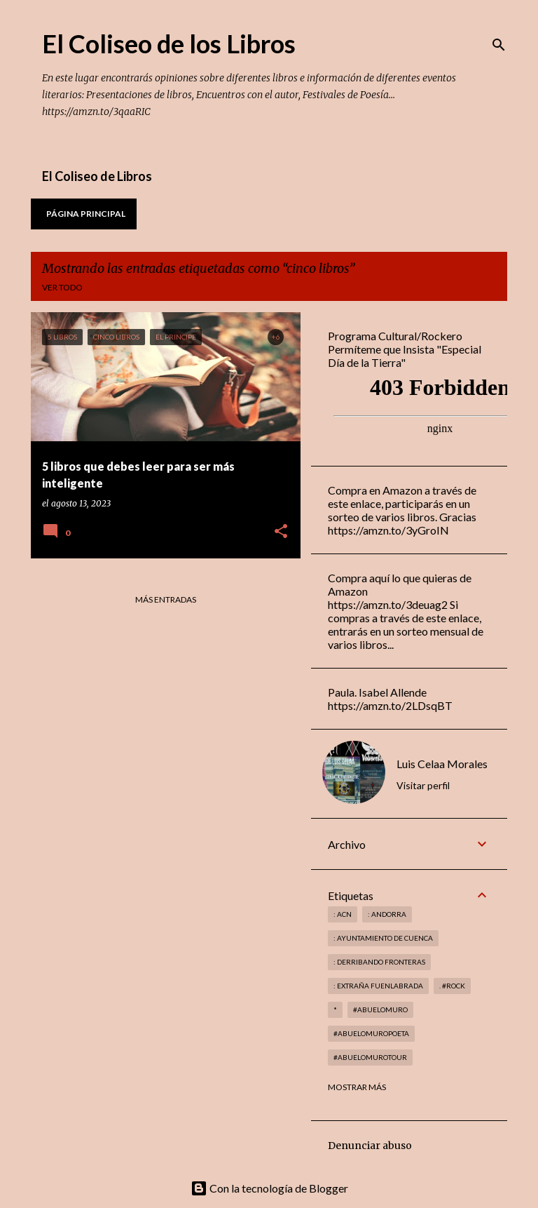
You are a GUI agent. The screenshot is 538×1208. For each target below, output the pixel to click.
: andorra (387, 914)
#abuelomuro (380, 1009)
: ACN (342, 914)
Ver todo (62, 287)
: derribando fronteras (379, 962)
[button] (281, 532)
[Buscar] (498, 45)
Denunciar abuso (370, 1145)
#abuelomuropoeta (371, 1033)
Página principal (85, 213)
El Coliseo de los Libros (169, 43)
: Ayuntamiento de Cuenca (383, 938)
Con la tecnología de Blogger (269, 1188)
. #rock (452, 985)
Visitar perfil (423, 785)
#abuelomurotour (370, 1057)
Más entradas (165, 599)
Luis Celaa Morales (442, 763)
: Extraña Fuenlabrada (378, 985)
